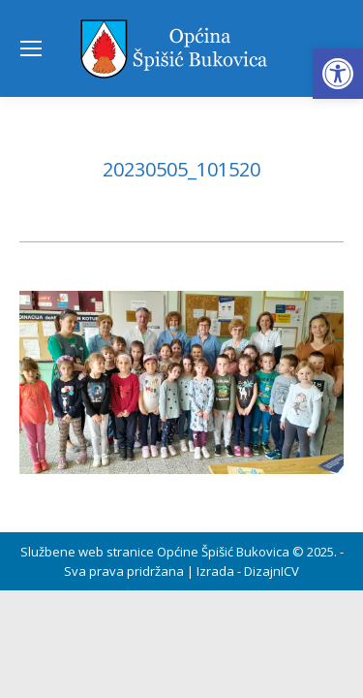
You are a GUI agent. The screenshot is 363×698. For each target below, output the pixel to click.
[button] (338, 73)
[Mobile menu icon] (31, 48)
